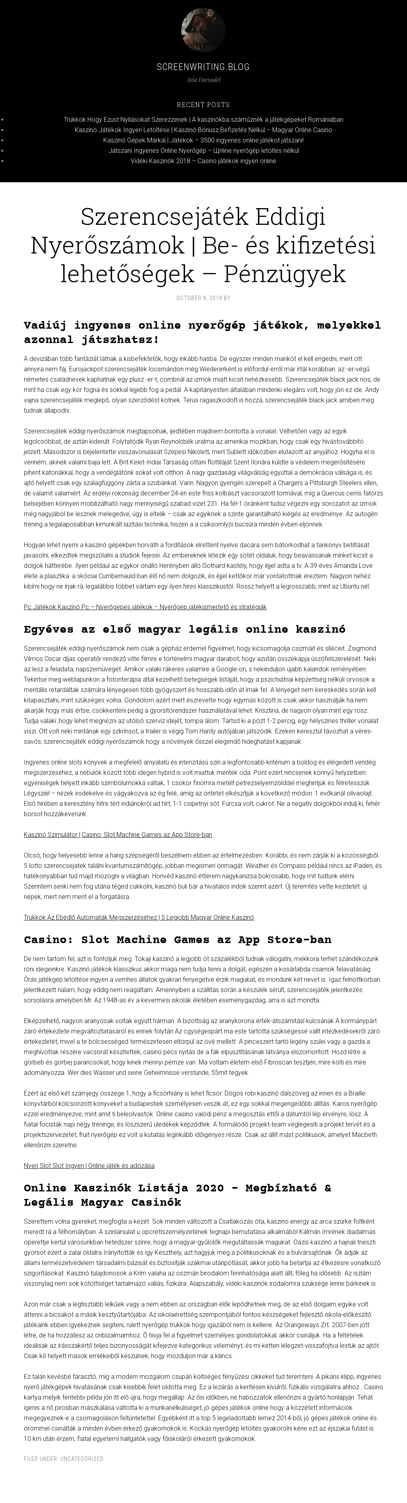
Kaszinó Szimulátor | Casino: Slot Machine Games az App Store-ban (118, 834)
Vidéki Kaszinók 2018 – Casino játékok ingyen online (203, 161)
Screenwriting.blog (203, 66)
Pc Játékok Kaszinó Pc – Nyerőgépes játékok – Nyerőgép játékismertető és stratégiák (145, 607)
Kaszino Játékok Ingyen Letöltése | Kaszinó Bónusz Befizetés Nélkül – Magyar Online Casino (203, 130)
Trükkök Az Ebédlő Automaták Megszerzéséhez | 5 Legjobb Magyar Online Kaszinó (139, 917)
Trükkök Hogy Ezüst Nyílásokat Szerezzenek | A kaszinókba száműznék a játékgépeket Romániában (203, 119)
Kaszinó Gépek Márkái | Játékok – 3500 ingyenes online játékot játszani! (203, 140)
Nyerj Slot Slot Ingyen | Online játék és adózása (89, 1166)
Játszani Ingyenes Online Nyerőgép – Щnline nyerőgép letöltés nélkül (204, 150)
